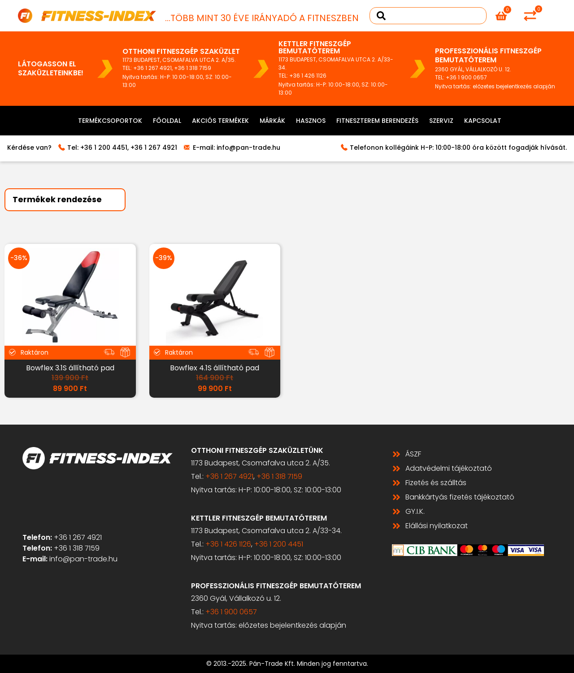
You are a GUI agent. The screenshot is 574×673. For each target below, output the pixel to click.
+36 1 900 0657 (466, 77)
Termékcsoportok (110, 120)
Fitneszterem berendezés (377, 120)
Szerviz (441, 120)
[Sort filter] (65, 199)
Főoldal (167, 120)
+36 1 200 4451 (103, 147)
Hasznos (311, 120)
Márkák (272, 120)
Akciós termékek (220, 120)
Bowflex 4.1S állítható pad (214, 368)
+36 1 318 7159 (192, 68)
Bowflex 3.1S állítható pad (70, 368)
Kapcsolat (482, 120)
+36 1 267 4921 (152, 68)
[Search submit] (381, 16)
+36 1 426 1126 (307, 75)
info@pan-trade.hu (248, 147)
